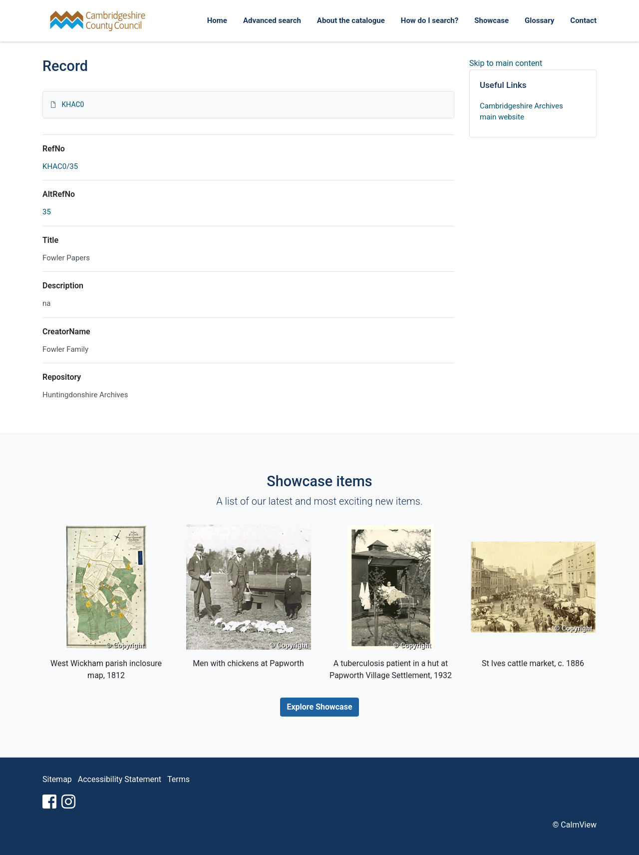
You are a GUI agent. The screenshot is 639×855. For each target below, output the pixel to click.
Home (217, 20)
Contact (583, 20)
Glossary (539, 20)
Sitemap (57, 779)
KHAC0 (72, 104)
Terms (178, 779)
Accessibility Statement (119, 779)
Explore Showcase (319, 707)
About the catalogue (351, 20)
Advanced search (272, 20)
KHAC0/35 (60, 166)
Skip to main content (505, 63)
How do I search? (429, 20)
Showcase (491, 20)
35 (46, 211)
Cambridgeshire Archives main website (521, 111)
